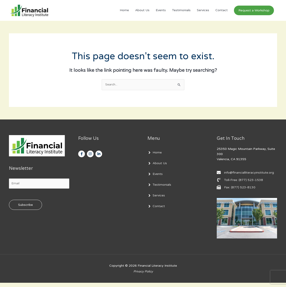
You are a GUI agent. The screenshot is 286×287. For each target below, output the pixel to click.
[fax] (236, 191)
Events (161, 12)
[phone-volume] (240, 184)
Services (203, 12)
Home (124, 12)
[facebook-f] (82, 158)
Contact (221, 12)
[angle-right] (154, 157)
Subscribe (25, 209)
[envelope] (245, 177)
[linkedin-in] (99, 158)
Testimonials (181, 12)
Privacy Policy (143, 275)
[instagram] (91, 158)
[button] (254, 12)
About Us (142, 12)
